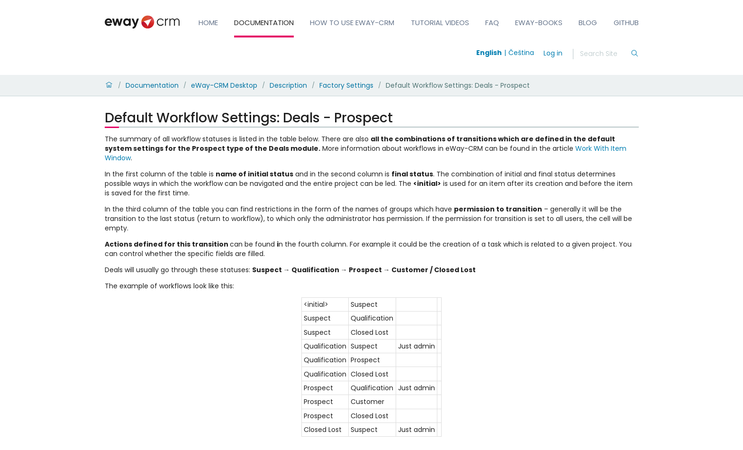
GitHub (626, 23)
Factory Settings (346, 85)
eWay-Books (538, 23)
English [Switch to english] (489, 52)
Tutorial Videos (440, 23)
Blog (588, 23)
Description (288, 85)
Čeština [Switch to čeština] (521, 52)
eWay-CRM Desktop (224, 85)
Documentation (264, 23)
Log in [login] (553, 53)
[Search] (605, 54)
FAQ (492, 23)
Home (208, 23)
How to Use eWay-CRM (352, 23)
